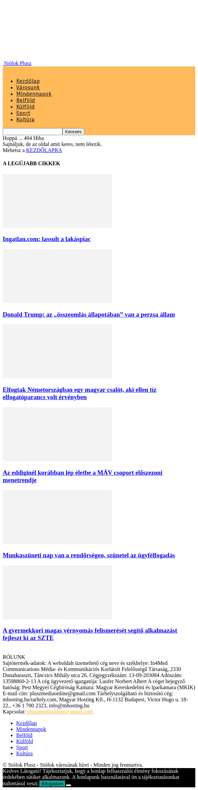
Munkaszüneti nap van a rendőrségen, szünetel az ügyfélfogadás (89, 555)
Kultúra (25, 119)
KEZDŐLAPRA (44, 150)
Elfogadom (52, 783)
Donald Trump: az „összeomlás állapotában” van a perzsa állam (89, 314)
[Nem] (68, 785)
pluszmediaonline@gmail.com (60, 711)
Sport (23, 113)
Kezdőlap (28, 81)
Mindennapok (34, 94)
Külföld (25, 107)
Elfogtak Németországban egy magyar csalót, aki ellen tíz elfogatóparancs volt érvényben (80, 393)
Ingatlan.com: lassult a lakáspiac (47, 238)
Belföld (25, 100)
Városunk (28, 87)
